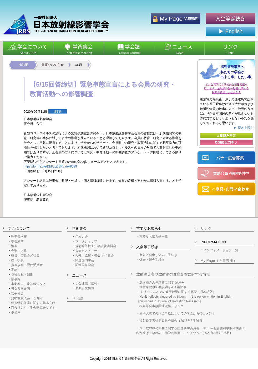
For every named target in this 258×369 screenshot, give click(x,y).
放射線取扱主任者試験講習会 (95, 246)
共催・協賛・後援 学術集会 (94, 255)
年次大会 (81, 236)
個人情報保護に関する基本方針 (33, 303)
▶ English (230, 31)
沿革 (14, 246)
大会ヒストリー (86, 251)
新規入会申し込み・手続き (158, 255)
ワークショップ (86, 241)
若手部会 (17, 293)
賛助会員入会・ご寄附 (27, 298)
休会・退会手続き (152, 260)
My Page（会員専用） (218, 260)
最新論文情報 (84, 288)
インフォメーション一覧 (221, 250)
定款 (14, 270)
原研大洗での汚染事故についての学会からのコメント (177, 313)
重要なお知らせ (53, 65)
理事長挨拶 (19, 236)
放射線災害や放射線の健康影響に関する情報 (173, 274)
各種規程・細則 (22, 274)
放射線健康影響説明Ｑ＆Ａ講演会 (162, 287)
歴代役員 (17, 260)
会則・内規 (19, 251)
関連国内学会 (84, 260)
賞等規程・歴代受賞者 (27, 265)
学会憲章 (17, 241)
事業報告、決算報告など (28, 284)
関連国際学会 (84, 265)
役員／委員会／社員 (25, 255)
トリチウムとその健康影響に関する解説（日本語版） (178, 292)
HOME (23, 65)
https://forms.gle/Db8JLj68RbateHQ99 (50, 166)
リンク (205, 228)
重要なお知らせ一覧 (153, 236)
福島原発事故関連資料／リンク (161, 306)
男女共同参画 (20, 289)
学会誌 (77, 298)
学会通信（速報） (87, 283)
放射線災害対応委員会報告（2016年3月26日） (172, 321)
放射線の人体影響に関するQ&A (161, 282)
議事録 (16, 279)
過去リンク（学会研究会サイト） (34, 307)
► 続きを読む (244, 128)
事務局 (16, 312)
